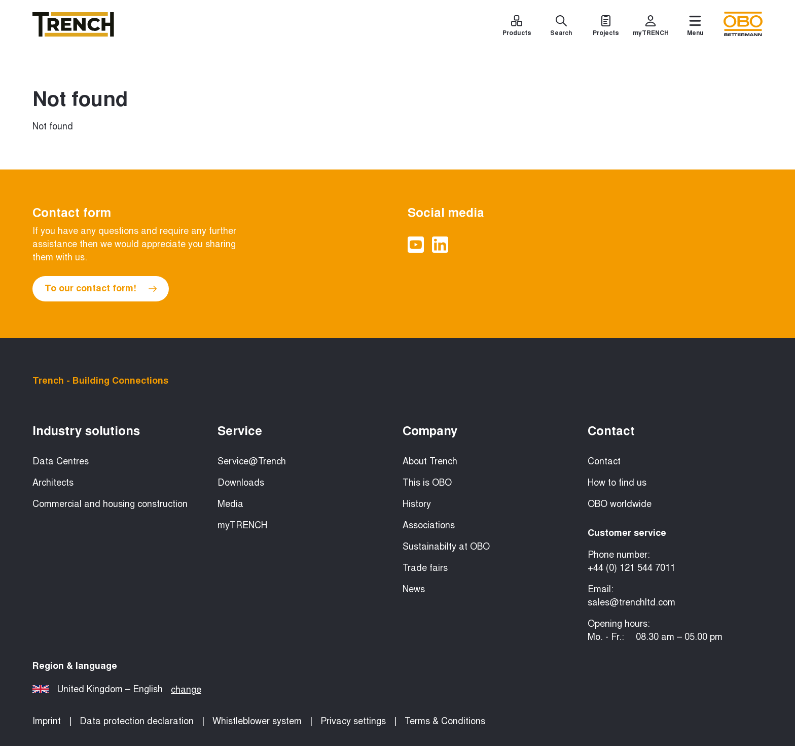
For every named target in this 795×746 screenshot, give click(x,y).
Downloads (241, 482)
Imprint (46, 721)
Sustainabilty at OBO (446, 546)
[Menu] (695, 27)
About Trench (430, 461)
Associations (429, 525)
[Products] (516, 27)
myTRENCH (242, 525)
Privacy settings (353, 721)
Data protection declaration (137, 721)
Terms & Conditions (445, 721)
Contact (604, 461)
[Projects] (606, 27)
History (417, 504)
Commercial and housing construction (110, 504)
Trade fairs (425, 567)
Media (230, 504)
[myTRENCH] (650, 27)
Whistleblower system (257, 721)
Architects (53, 482)
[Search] (561, 27)
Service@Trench (252, 461)
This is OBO (427, 482)
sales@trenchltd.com (631, 602)
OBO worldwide (620, 504)
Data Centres (60, 461)
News (414, 589)
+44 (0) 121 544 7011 (631, 567)
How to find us (617, 482)
